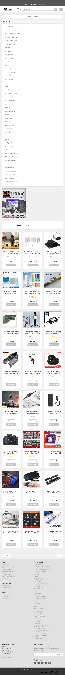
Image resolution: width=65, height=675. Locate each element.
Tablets (7, 104)
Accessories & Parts (10, 72)
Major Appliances (9, 178)
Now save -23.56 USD (21, 1)
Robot (6, 83)
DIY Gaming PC (9, 146)
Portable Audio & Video (11, 40)
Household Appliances (11, 171)
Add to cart (11, 265)
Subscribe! (59, 655)
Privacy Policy (5, 566)
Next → (59, 555)
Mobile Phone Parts (10, 157)
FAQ (3, 569)
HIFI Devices (8, 51)
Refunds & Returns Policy (8, 572)
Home (29, 16)
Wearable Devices (9, 76)
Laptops (7, 114)
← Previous (6, 555)
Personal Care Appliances (11, 174)
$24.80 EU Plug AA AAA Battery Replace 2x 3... (38, 1)
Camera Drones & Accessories (13, 30)
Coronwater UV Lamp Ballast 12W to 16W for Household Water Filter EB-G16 (54, 334)
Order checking (33, 4)
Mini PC (7, 139)
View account (42, 4)
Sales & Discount (6, 598)
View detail (11, 261)
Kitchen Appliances (10, 167)
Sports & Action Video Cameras (13, 33)
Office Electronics (9, 90)
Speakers (7, 47)
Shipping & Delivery (7, 576)
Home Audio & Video (10, 44)
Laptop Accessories (10, 118)
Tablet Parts (8, 107)
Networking (8, 132)
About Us (4, 574)
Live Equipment (9, 54)
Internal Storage (9, 128)
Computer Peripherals (10, 97)
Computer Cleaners (10, 100)
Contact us (25, 4)
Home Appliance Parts (11, 181)
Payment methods (7, 571)
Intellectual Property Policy (9, 577)
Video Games (8, 61)
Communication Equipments (12, 164)
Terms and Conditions (8, 567)
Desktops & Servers (10, 143)
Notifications (5, 596)
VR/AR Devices (9, 79)
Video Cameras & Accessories (13, 37)
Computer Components (11, 93)
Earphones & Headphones (11, 65)
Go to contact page (7, 658)
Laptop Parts (8, 121)
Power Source (8, 86)
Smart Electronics (9, 58)
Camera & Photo (9, 26)
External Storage (9, 125)
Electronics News (6, 599)
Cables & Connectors (10, 135)
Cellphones (8, 150)
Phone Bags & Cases (10, 160)
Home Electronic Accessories (12, 69)
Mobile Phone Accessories (12, 153)
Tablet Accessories (10, 111)
